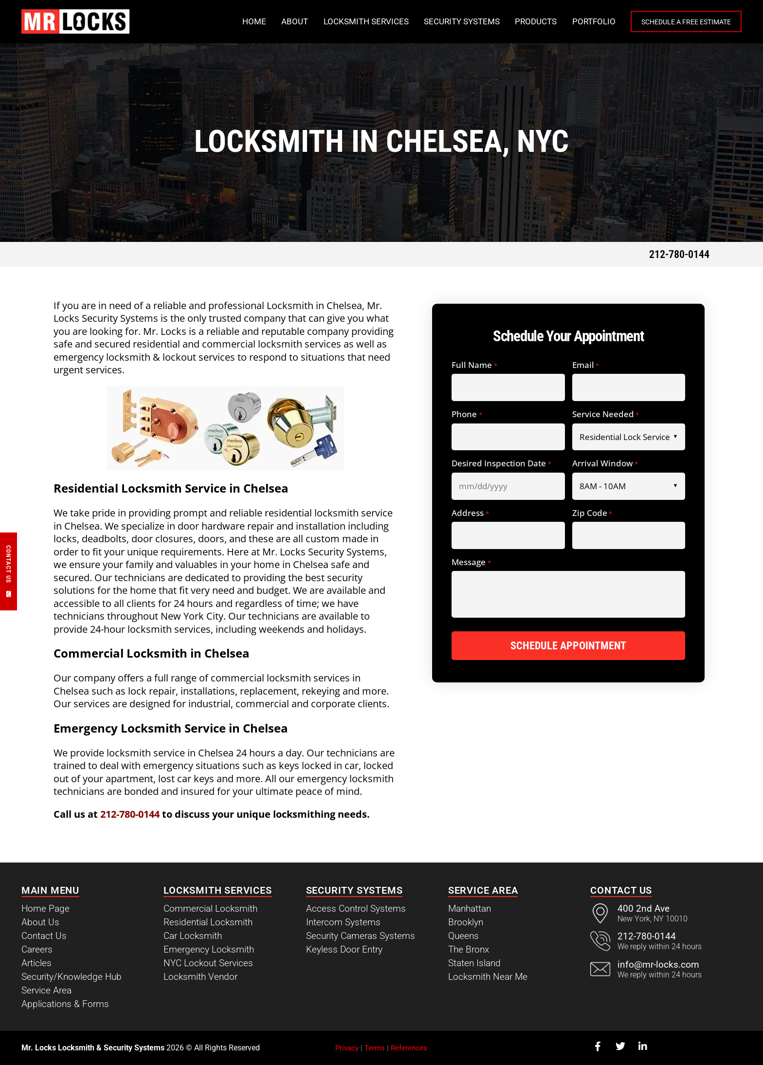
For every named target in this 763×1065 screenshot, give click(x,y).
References (409, 1048)
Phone (467, 414)
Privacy (347, 1048)
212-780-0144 (679, 254)
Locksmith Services (345, 21)
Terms (374, 1048)
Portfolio (573, 21)
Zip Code (592, 513)
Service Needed (605, 414)
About (274, 21)
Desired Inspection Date (501, 463)
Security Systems (441, 21)
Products (515, 21)
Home (234, 21)
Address (470, 513)
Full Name (474, 365)
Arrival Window (605, 463)
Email (585, 365)
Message (471, 562)
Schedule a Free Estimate (676, 22)
